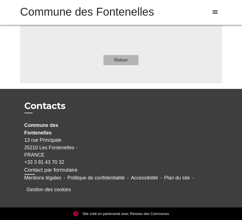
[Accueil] (55, 12)
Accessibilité (144, 178)
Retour (121, 60)
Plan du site (177, 178)
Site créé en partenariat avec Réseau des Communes (121, 214)
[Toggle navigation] (215, 12)
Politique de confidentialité (96, 178)
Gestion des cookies (49, 189)
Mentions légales (42, 178)
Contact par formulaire (51, 170)
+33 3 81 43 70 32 (44, 162)
